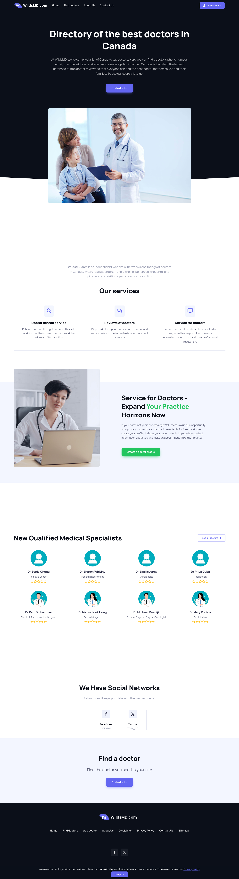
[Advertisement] (120, 228)
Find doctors (71, 5)
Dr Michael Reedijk (146, 612)
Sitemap (184, 830)
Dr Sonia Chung (39, 572)
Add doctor (90, 830)
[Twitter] (133, 714)
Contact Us (107, 5)
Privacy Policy (145, 830)
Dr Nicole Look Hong (92, 612)
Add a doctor (212, 5)
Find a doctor (119, 88)
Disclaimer (125, 830)
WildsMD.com (30, 5)
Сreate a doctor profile (141, 452)
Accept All (119, 874)
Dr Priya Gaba (200, 572)
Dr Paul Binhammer (38, 612)
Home (55, 5)
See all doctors (211, 537)
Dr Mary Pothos (200, 612)
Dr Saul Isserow (146, 572)
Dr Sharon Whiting (93, 572)
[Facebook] (106, 714)
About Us (89, 5)
